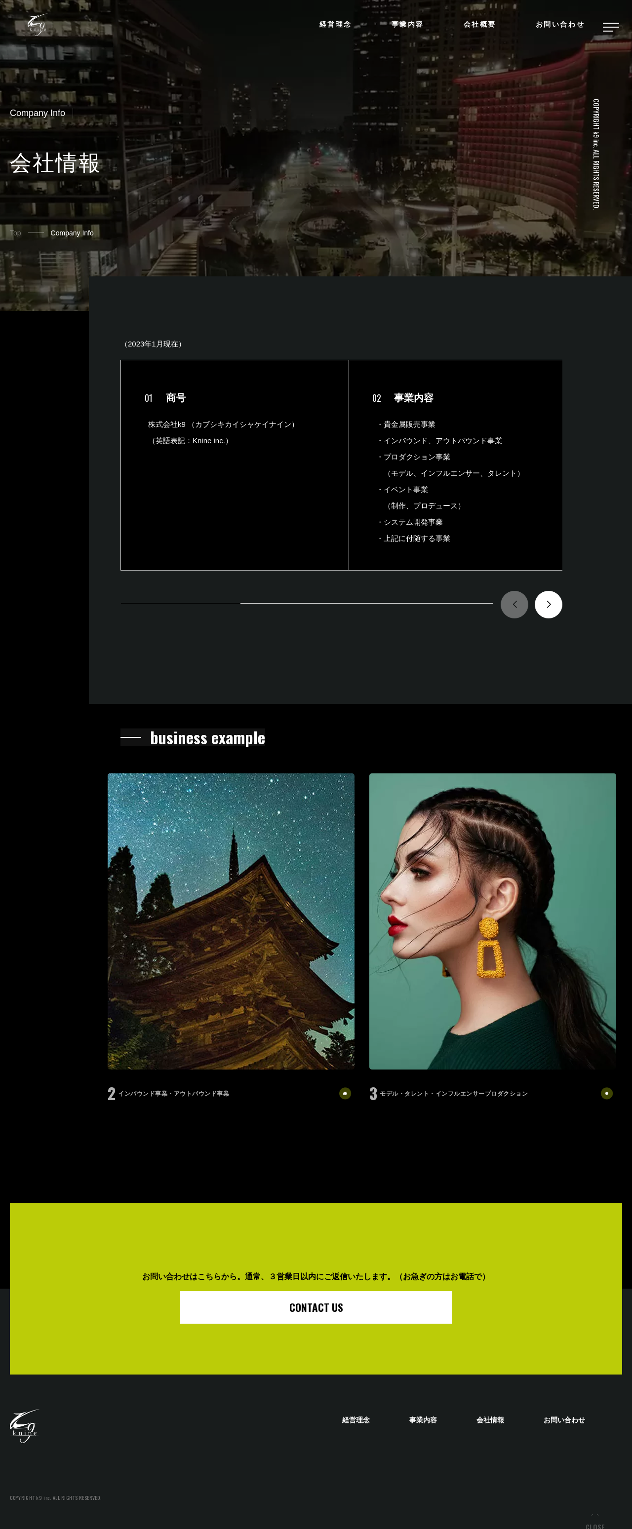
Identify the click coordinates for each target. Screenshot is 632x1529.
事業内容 (406, 27)
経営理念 (333, 27)
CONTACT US (316, 1307)
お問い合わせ (558, 27)
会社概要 (478, 27)
